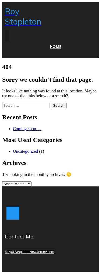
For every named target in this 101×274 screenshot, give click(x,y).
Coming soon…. (27, 128)
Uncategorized (25, 151)
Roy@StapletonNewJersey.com (29, 252)
